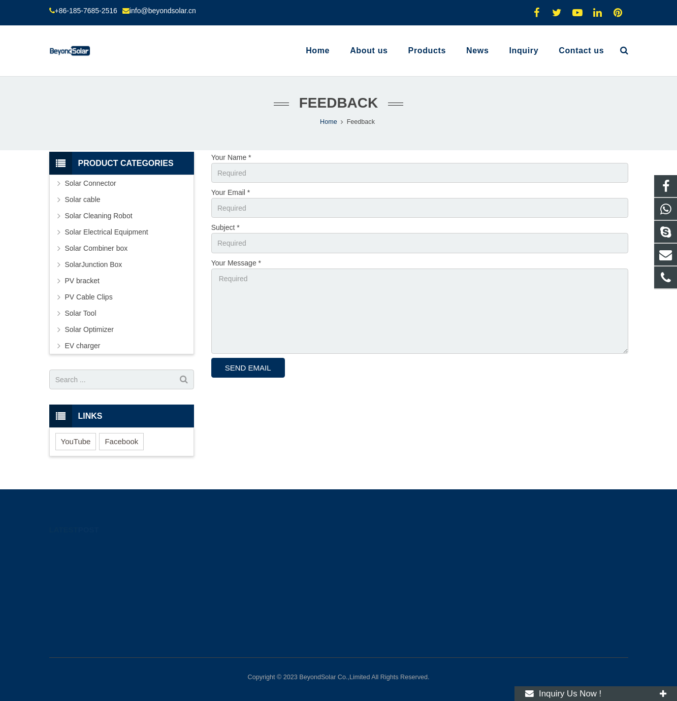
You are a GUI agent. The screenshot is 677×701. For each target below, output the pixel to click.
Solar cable (83, 199)
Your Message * (236, 263)
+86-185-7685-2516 (86, 11)
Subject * (225, 227)
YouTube (76, 441)
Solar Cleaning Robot (99, 216)
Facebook (121, 441)
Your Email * (230, 192)
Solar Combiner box (96, 248)
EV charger (83, 346)
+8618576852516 (380, 548)
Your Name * (231, 157)
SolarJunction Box (93, 264)
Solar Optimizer (89, 329)
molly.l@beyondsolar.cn (388, 592)
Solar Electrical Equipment (106, 232)
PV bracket (82, 281)
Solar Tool (80, 313)
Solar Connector (90, 183)
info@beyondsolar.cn (163, 11)
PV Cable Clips (89, 297)
